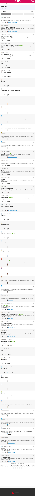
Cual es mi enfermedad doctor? (7, 36)
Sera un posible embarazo (6, 72)
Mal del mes (3, 126)
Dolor (2, 162)
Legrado (2, 350)
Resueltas (29, 13)
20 (6, 465)
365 (17, 465)
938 (25, 467)
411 (5, 467)
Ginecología (3, 179)
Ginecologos (3, 439)
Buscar (32, 11)
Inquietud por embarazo (5, 153)
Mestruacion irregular (5, 269)
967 (27, 467)
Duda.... (2, 305)
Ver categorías (3, 8)
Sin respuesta (17, 13)
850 (22, 467)
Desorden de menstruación (6, 430)
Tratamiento (3, 81)
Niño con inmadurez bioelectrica (7, 188)
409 (28, 465)
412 (8, 467)
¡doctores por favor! (4, 134)
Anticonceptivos (4, 359)
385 (19, 465)
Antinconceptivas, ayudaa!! (6, 341)
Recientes (6, 13)
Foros (4, 3)
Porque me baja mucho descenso (7, 206)
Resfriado (2, 297)
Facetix (2, 63)
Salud (7, 3)
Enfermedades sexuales (5, 457)
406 (21, 465)
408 (26, 465)
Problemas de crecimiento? (6, 144)
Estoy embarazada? (4, 377)
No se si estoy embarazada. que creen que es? (9, 314)
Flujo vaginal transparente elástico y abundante (10, 45)
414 (12, 467)
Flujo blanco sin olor (4, 260)
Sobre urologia (3, 215)
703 (20, 467)
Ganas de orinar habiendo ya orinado (8, 251)
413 (10, 467)
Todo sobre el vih (4, 368)
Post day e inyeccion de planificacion (8, 27)
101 (11, 465)
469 (16, 467)
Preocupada (3, 402)
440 (14, 467)
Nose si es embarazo (5, 99)
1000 (29, 467)
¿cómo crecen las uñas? (5, 19)
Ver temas (6, 8)
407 (23, 465)
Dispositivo (3, 448)
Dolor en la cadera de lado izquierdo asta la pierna (10, 90)
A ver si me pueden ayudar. (6, 233)
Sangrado (2, 117)
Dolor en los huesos (4, 108)
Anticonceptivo (3, 332)
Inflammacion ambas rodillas (6, 323)
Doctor (2, 385)
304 (15, 465)
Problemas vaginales (5, 224)
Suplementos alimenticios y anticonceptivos (9, 288)
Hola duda (2, 170)
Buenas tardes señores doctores (7, 54)
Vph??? (2, 278)
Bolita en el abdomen (5, 242)
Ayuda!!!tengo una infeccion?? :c (7, 421)
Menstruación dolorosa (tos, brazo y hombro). (9, 411)
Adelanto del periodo (5, 393)
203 (13, 465)
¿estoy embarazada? (5, 197)
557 (18, 467)
